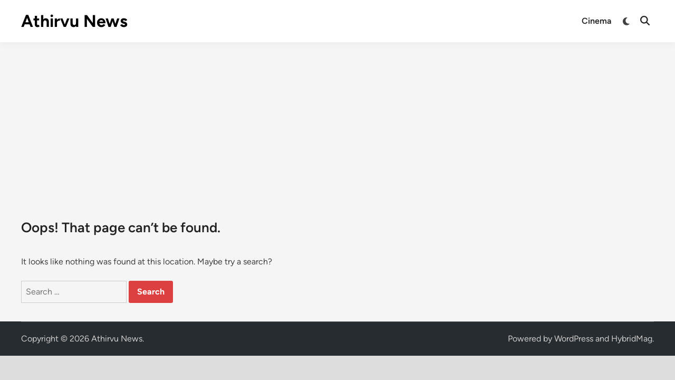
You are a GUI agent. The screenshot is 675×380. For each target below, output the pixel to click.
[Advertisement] (337, 121)
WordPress (573, 339)
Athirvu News (74, 21)
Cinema (596, 21)
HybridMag (631, 339)
